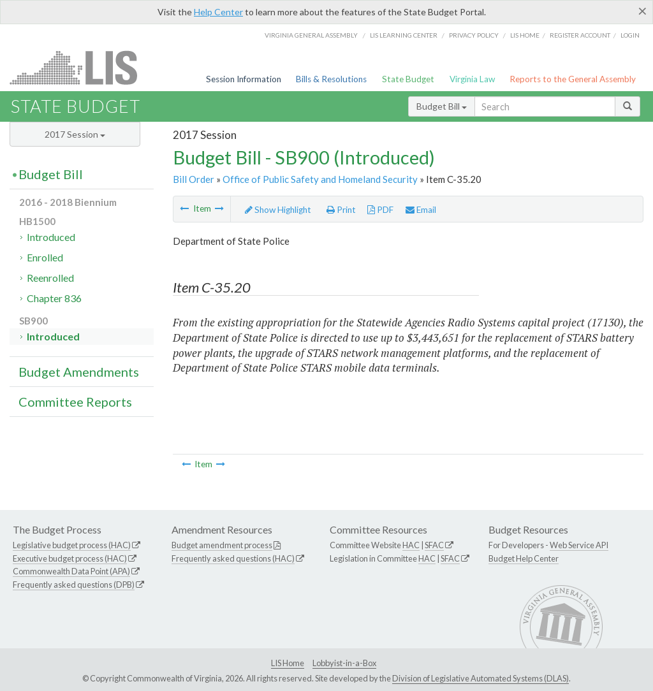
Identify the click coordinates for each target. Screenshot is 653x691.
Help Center (218, 11)
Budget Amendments (78, 371)
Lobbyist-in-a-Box (344, 663)
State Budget (408, 79)
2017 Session (75, 134)
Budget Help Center (523, 558)
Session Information (243, 79)
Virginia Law (472, 79)
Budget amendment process (222, 545)
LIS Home (287, 663)
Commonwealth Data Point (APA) (71, 571)
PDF (380, 210)
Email (421, 210)
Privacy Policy (474, 35)
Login (630, 35)
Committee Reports (75, 401)
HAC (411, 545)
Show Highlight (278, 210)
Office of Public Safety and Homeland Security (320, 179)
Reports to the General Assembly (573, 79)
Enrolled (45, 257)
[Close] (642, 11)
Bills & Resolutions (331, 79)
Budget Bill (441, 106)
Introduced (51, 237)
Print (341, 210)
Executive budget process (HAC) (70, 558)
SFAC (434, 545)
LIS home (524, 35)
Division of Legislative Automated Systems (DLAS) (480, 678)
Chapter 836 (54, 298)
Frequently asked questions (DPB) (74, 584)
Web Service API (579, 545)
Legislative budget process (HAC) (72, 545)
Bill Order (193, 179)
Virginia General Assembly (311, 35)
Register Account (580, 35)
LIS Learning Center (403, 35)
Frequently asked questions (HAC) (233, 558)
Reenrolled (50, 278)
